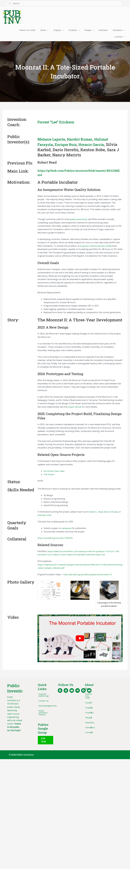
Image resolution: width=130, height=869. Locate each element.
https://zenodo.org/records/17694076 (55, 539)
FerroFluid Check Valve (54, 472)
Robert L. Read (96, 512)
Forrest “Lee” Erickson (59, 123)
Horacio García (98, 145)
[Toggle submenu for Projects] (91, 709)
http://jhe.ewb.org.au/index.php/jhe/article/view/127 (88, 575)
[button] (45, 742)
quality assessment (78, 220)
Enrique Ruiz (69, 145)
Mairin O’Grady (111, 512)
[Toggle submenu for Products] (91, 714)
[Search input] (64, 3)
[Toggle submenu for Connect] (91, 735)
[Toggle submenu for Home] (91, 704)
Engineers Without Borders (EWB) (96, 247)
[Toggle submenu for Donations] (91, 730)
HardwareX (66, 529)
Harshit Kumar (86, 140)
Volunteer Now (44, 516)
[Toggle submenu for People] (91, 719)
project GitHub (75, 408)
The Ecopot (49, 475)
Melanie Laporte (53, 140)
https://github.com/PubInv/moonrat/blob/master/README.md (79, 173)
